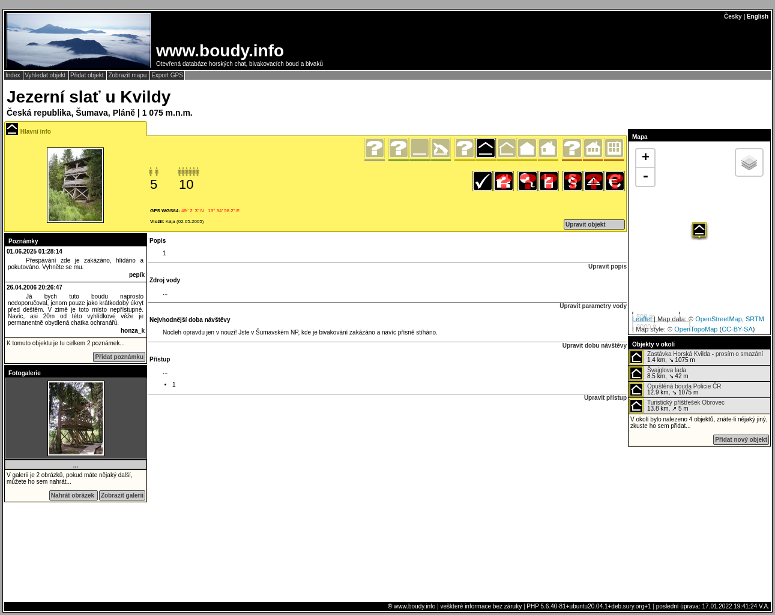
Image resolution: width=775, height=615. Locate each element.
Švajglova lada (666, 370)
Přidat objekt (87, 75)
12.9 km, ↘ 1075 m (675, 389)
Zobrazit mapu (128, 75)
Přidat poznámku (119, 357)
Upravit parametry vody (593, 306)
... (75, 465)
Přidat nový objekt (741, 439)
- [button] (645, 177)
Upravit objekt (585, 224)
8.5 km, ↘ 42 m (659, 373)
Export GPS (167, 75)
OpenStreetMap (718, 318)
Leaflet (642, 318)
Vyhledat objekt (46, 75)
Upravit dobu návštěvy (594, 345)
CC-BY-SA (737, 329)
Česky (732, 16)
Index (13, 75)
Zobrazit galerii (122, 495)
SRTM (755, 318)
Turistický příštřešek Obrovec (686, 402)
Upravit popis (607, 266)
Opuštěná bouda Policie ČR (684, 386)
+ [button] (646, 158)
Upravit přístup (605, 397)
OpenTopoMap (695, 329)
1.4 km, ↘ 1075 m (696, 357)
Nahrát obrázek (73, 495)
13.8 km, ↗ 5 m (677, 406)
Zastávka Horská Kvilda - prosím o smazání (705, 354)
